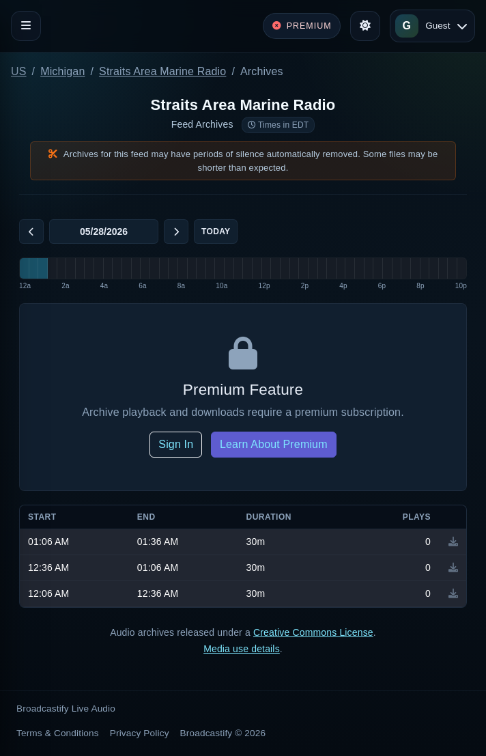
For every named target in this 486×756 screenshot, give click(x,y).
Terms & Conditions (57, 733)
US (19, 71)
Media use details (241, 648)
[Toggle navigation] (26, 26)
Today (215, 231)
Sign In (175, 444)
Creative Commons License (313, 632)
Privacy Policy (139, 733)
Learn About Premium (274, 444)
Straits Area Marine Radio (162, 71)
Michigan (62, 71)
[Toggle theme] (365, 26)
